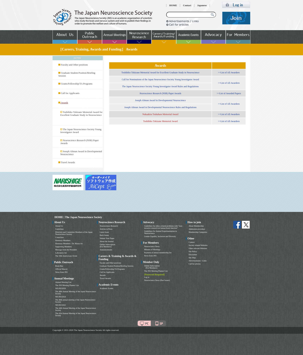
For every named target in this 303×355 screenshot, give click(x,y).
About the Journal (107, 241)
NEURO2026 (60, 288)
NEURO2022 (60, 305)
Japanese (202, 5)
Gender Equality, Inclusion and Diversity (160, 236)
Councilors (59, 237)
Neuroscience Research (109, 226)
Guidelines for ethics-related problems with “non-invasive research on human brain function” (163, 227)
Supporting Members (63, 247)
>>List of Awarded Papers (229, 93)
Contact (187, 5)
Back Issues (104, 235)
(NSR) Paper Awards (160, 93)
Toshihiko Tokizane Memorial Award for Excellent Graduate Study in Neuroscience (81, 113)
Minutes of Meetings (152, 249)
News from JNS (61, 272)
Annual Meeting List (63, 282)
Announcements (106, 250)
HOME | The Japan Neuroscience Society (78, 217)
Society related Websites (198, 245)
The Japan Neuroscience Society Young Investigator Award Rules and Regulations (160, 86)
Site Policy (193, 251)
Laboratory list (61, 253)
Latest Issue (104, 232)
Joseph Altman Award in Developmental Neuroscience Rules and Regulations (160, 107)
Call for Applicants (70, 93)
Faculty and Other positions (74, 64)
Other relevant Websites (198, 248)
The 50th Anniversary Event (66, 256)
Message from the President (66, 250)
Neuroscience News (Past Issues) (157, 280)
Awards (103, 275)
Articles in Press (106, 229)
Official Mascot (61, 269)
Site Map (192, 258)
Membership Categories (198, 232)
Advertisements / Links (198, 261)
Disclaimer (193, 254)
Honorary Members (63, 240)
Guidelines (59, 229)
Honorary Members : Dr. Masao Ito (69, 243)
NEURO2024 (60, 297)
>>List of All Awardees (229, 72)
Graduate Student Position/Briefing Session (116, 266)
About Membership (196, 226)
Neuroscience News (152, 246)
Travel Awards (68, 162)
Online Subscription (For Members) (107, 245)
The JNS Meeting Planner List (67, 285)
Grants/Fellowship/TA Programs (76, 83)
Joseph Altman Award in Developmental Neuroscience (160, 100)
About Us (59, 226)
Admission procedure (197, 229)
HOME (173, 5)
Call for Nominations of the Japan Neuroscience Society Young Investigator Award (160, 79)
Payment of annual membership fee (158, 253)
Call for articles (195, 264)
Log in (146, 277)
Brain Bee (59, 266)
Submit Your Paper (107, 238)
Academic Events (106, 288)
